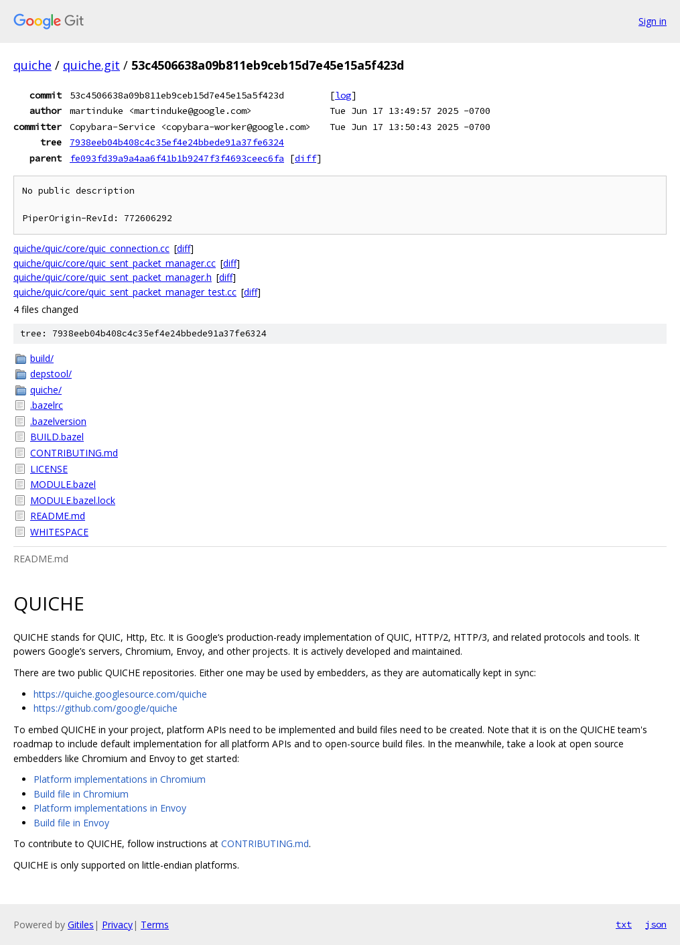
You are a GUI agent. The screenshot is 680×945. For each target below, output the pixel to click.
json (656, 924)
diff (305, 158)
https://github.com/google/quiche (105, 708)
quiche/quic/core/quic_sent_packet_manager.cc (114, 263)
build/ (42, 358)
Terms (155, 924)
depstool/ (51, 373)
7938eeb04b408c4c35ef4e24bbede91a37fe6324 (177, 142)
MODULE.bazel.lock (72, 500)
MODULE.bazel (63, 484)
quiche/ (46, 389)
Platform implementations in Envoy (109, 808)
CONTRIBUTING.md (74, 452)
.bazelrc (46, 405)
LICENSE (49, 468)
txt (624, 924)
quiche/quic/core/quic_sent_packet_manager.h (112, 277)
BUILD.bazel (57, 436)
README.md (57, 515)
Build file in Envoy (71, 822)
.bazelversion (58, 421)
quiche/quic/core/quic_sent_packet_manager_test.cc (124, 292)
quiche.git (91, 65)
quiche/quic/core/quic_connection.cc (91, 248)
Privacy (117, 924)
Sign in (652, 21)
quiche (32, 65)
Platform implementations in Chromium (119, 779)
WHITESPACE (59, 531)
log (343, 95)
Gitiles (81, 924)
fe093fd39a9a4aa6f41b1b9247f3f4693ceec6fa (177, 158)
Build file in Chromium (81, 794)
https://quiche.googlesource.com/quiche (120, 694)
